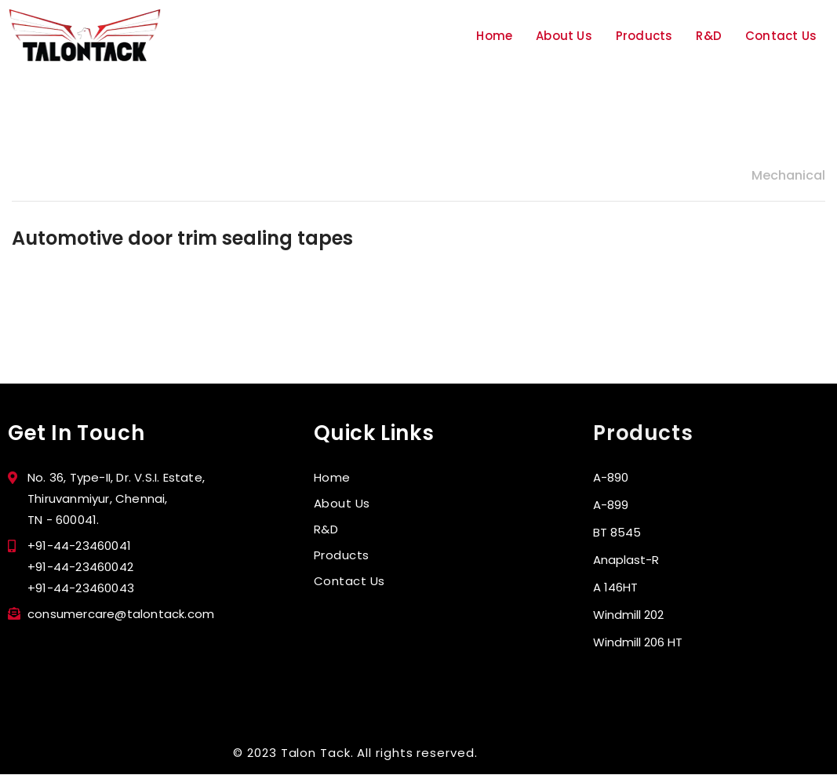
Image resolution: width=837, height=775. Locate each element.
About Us (564, 35)
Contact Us (781, 35)
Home (494, 35)
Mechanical (788, 175)
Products (644, 35)
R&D (709, 35)
